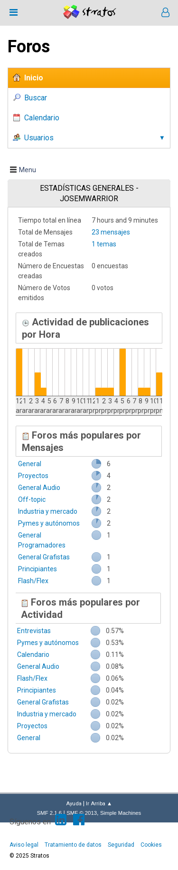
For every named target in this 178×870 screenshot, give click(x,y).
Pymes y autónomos (49, 523)
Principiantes (37, 569)
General (29, 464)
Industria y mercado (47, 511)
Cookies (151, 844)
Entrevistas (34, 631)
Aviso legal (23, 844)
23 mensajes (111, 232)
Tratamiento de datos (73, 844)
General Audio (39, 487)
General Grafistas (44, 557)
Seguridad (121, 844)
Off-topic (32, 499)
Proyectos (33, 475)
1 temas (104, 244)
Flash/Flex (33, 581)
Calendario (33, 654)
